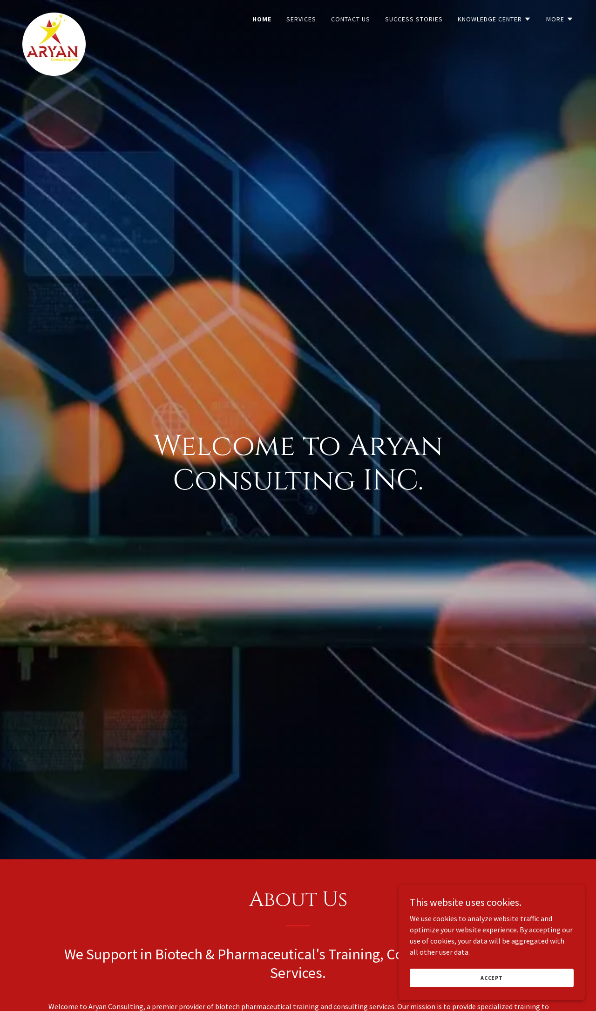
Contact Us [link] (350, 19)
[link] (54, 16)
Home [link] (261, 19)
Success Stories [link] (414, 19)
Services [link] (301, 19)
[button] (494, 19)
